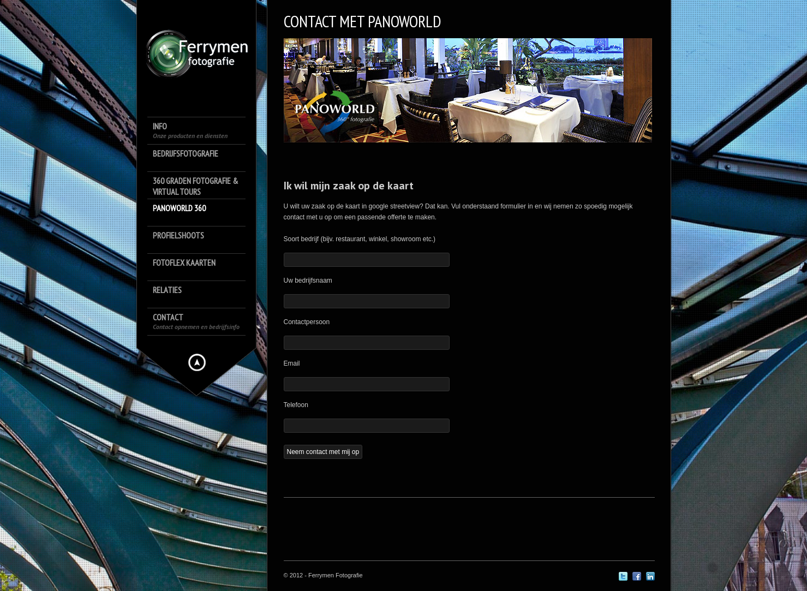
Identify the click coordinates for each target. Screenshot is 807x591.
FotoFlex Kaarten (184, 262)
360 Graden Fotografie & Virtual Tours (195, 186)
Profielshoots (178, 235)
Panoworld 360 (179, 207)
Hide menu (197, 362)
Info (190, 130)
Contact (196, 321)
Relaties (167, 289)
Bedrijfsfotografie (185, 153)
